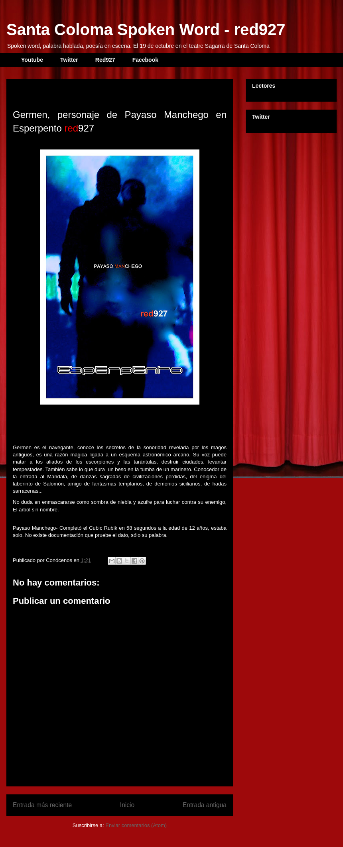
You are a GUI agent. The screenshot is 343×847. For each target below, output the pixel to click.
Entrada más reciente (42, 805)
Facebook (145, 60)
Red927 (105, 60)
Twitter (69, 60)
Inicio (127, 805)
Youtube (32, 60)
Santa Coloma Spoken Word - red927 (145, 29)
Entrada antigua (205, 805)
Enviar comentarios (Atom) (136, 825)
